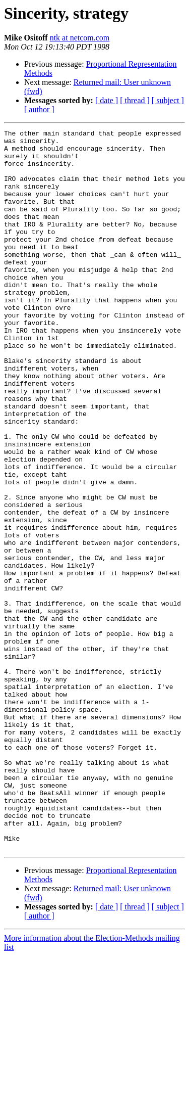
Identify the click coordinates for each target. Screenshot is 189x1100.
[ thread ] (135, 100)
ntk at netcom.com (80, 37)
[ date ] (106, 100)
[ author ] (39, 109)
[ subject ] (168, 100)
